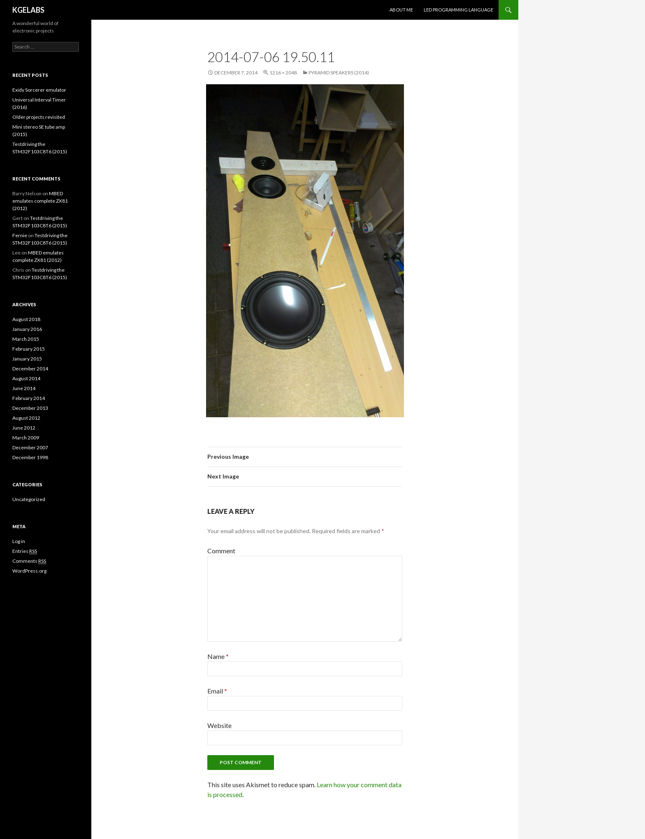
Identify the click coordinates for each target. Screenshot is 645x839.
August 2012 (26, 418)
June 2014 (23, 388)
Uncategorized (28, 499)
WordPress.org (29, 571)
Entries (24, 551)
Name (218, 656)
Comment (221, 551)
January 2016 (27, 329)
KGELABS (28, 9)
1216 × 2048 (283, 72)
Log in (18, 541)
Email (217, 691)
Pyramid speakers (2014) (339, 72)
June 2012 (23, 428)
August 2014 (26, 378)
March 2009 (25, 438)
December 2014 (30, 368)
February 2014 (28, 398)
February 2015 (28, 349)
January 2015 (27, 359)
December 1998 (30, 457)
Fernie (19, 235)
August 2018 (26, 319)
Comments (29, 561)
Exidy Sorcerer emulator (39, 90)
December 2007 (30, 447)
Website (219, 725)
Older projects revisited (38, 117)
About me (401, 9)
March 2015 (25, 339)
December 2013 (30, 408)
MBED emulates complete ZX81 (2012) (40, 200)
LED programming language (458, 9)
